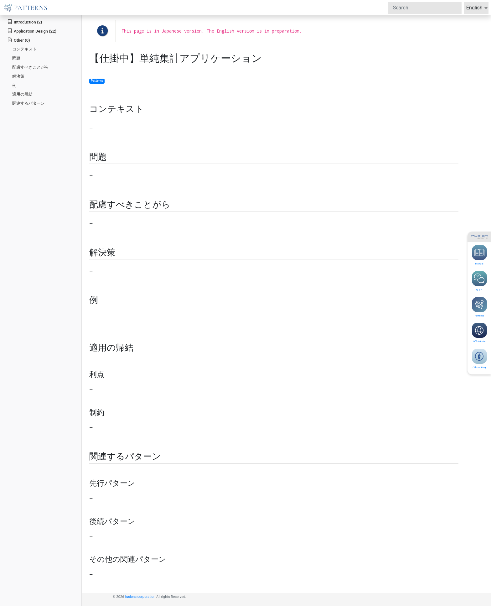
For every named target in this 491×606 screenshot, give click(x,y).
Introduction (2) (24, 21)
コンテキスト (24, 49)
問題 (16, 58)
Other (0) (18, 40)
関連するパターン (28, 103)
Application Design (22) (31, 31)
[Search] (425, 8)
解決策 (18, 76)
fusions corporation (140, 597)
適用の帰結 (22, 94)
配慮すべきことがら (30, 67)
